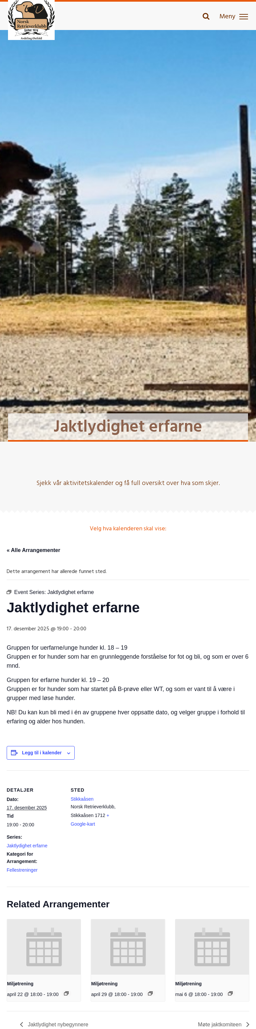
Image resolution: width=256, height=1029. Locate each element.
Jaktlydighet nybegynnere (57, 1024)
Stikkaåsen (82, 799)
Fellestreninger (22, 870)
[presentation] (44, 947)
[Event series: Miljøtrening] (66, 993)
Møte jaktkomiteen (220, 1024)
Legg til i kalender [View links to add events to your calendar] (42, 752)
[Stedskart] (170, 816)
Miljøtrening (20, 983)
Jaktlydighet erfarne (27, 845)
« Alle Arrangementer (33, 550)
